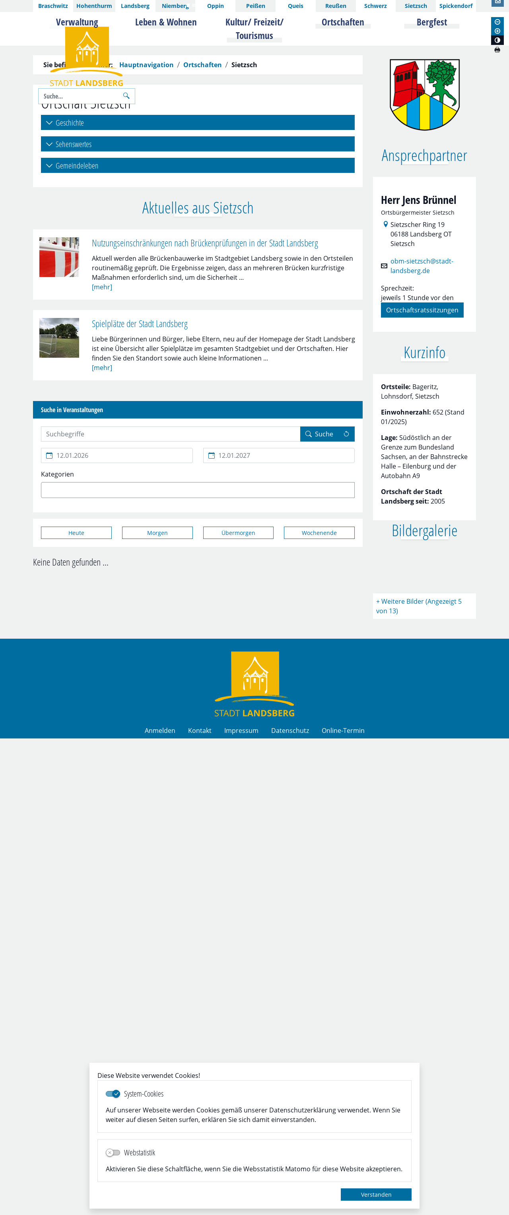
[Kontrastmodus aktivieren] (497, 40)
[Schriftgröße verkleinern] (497, 22)
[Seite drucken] (497, 49)
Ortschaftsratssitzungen (422, 483)
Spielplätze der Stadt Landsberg (140, 496)
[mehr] (102, 460)
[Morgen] (157, 706)
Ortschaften (202, 238)
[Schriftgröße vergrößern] (497, 31)
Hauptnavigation (146, 238)
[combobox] (198, 663)
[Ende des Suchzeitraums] (279, 628)
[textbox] (57, 663)
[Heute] (76, 706)
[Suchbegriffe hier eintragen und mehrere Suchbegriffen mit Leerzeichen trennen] (171, 607)
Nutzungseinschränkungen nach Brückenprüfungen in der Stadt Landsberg (205, 416)
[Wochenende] (319, 706)
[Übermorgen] (238, 706)
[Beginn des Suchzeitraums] (117, 628)
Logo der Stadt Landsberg (86, 56)
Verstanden (376, 1194)
